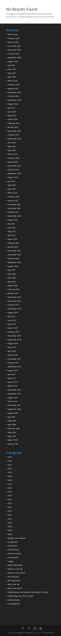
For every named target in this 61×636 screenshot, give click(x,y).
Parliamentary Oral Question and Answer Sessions (28, 592)
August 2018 (13, 343)
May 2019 (12, 324)
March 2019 (12, 328)
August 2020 (13, 266)
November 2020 (14, 254)
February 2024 (13, 123)
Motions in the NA (15, 569)
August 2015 (13, 397)
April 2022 (12, 189)
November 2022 (14, 166)
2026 (10, 526)
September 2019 (14, 308)
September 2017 (14, 366)
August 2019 (13, 312)
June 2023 (12, 142)
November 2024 (14, 92)
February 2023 (13, 158)
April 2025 (12, 77)
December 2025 (14, 46)
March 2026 (12, 34)
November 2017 (14, 359)
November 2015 (14, 390)
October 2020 (13, 258)
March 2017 (12, 382)
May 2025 (12, 73)
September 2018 (14, 339)
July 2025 (11, 65)
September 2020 (14, 262)
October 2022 (13, 169)
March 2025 (12, 81)
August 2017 (13, 370)
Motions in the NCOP (16, 573)
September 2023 (14, 138)
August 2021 (13, 220)
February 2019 (13, 332)
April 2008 (12, 424)
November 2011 (14, 405)
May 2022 (12, 185)
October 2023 (13, 135)
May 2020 (12, 278)
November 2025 (14, 50)
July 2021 (11, 224)
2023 (10, 472)
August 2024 (13, 104)
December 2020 (14, 251)
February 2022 (13, 196)
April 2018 (12, 351)
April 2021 (12, 235)
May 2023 (12, 146)
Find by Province (14, 553)
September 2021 (14, 216)
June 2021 (12, 227)
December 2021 (14, 204)
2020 (10, 461)
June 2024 (12, 112)
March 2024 (12, 119)
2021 (10, 465)
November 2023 (14, 131)
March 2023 (12, 154)
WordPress (49, 632)
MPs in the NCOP (15, 588)
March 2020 (12, 285)
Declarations (13, 542)
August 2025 (13, 61)
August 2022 (13, 177)
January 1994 (13, 444)
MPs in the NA (13, 584)
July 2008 (11, 417)
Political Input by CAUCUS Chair (20, 596)
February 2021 (13, 243)
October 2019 (13, 305)
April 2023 (12, 150)
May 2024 (12, 115)
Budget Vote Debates (16, 538)
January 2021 (13, 247)
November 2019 (14, 301)
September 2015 (14, 394)
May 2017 (12, 378)
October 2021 (13, 212)
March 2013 (12, 401)
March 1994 (12, 440)
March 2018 (12, 355)
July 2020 (11, 270)
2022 (10, 468)
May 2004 (12, 432)
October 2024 (13, 96)
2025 (10, 503)
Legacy (11, 561)
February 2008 (13, 428)
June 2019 (12, 320)
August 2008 (13, 413)
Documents (12, 546)
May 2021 (12, 231)
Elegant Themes (24, 632)
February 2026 (13, 38)
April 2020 (12, 281)
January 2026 (13, 42)
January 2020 (13, 293)
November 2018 (14, 336)
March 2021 (12, 239)
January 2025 (13, 88)
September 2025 (14, 57)
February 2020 (13, 289)
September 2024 (14, 100)
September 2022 (14, 173)
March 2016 (12, 386)
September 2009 (14, 409)
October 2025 (13, 54)
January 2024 (13, 127)
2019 (10, 457)
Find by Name (13, 549)
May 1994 (12, 436)
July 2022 (11, 181)
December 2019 (14, 297)
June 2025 (12, 69)
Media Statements (15, 565)
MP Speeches (13, 577)
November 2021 (14, 208)
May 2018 (12, 347)
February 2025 (13, 84)
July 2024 (11, 108)
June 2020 (12, 274)
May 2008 (12, 420)
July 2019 (11, 316)
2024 (10, 476)
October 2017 (13, 363)
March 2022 (12, 193)
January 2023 (13, 162)
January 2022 (13, 200)
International (13, 557)
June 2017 (12, 374)
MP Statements (14, 580)
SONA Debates (14, 600)
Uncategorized (14, 604)
